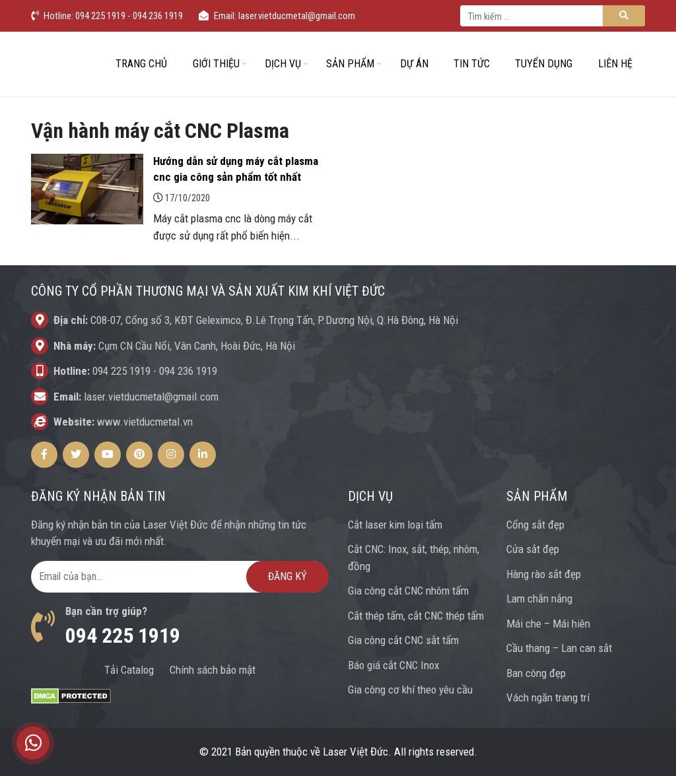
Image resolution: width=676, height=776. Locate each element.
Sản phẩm (350, 63)
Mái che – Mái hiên (548, 623)
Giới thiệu (216, 63)
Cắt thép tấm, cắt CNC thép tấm (416, 615)
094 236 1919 (188, 370)
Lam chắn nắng (539, 598)
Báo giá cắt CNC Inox (393, 665)
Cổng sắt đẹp (535, 524)
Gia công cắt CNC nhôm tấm (408, 590)
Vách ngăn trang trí (548, 697)
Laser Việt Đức (355, 751)
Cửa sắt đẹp (532, 549)
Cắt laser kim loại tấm (395, 524)
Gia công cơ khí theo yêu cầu (410, 689)
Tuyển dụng (543, 63)
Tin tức (472, 63)
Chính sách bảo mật (212, 669)
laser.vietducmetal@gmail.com (151, 396)
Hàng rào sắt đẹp (543, 574)
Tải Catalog (129, 669)
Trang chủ (141, 63)
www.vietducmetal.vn (145, 421)
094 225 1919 (121, 370)
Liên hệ (615, 63)
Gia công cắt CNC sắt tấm (403, 640)
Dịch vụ (283, 63)
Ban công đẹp (536, 673)
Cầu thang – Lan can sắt (559, 648)
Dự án (414, 63)
